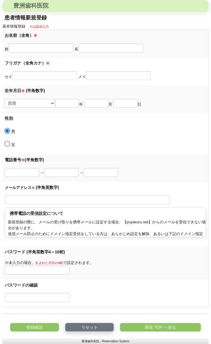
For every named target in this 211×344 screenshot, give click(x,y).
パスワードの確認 (22, 285)
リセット (89, 327)
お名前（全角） (21, 35)
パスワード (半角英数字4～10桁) (35, 252)
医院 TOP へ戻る (160, 327)
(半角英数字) (47, 187)
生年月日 (15, 90)
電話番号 (15, 159)
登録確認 (34, 327)
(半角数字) (35, 90)
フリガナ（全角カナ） (27, 63)
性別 (9, 118)
